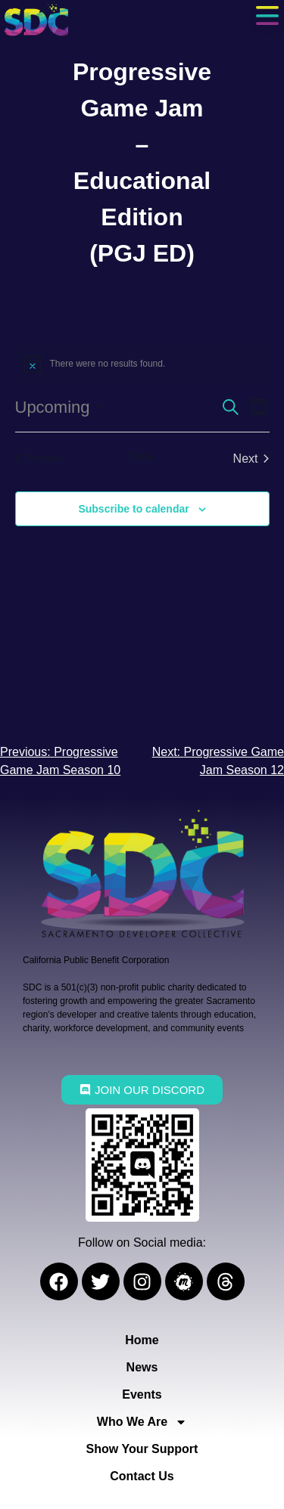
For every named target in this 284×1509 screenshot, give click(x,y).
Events (141, 1394)
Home (141, 1340)
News (142, 1367)
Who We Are (142, 1422)
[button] (267, 17)
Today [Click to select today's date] (142, 456)
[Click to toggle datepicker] (59, 407)
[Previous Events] (38, 459)
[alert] (142, 363)
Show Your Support (142, 1448)
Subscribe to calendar (133, 509)
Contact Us (141, 1476)
